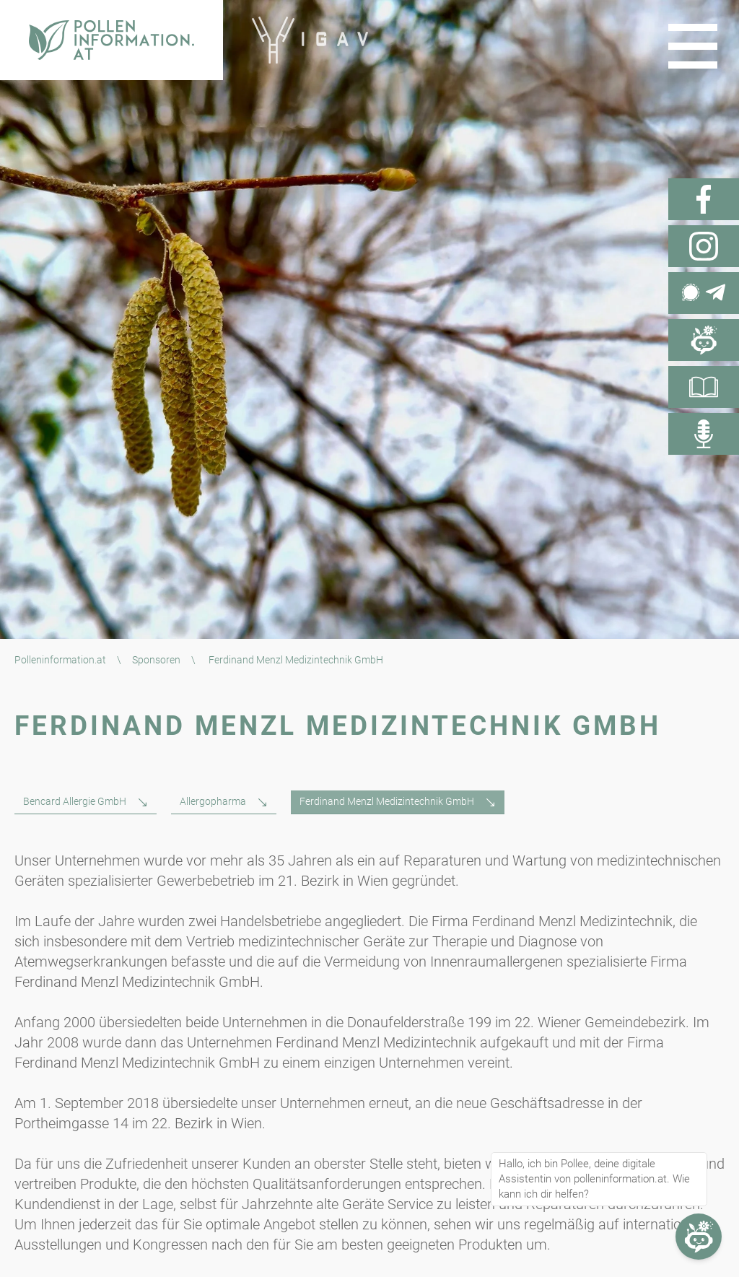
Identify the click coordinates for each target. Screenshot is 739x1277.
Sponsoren (156, 660)
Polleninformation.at (60, 660)
